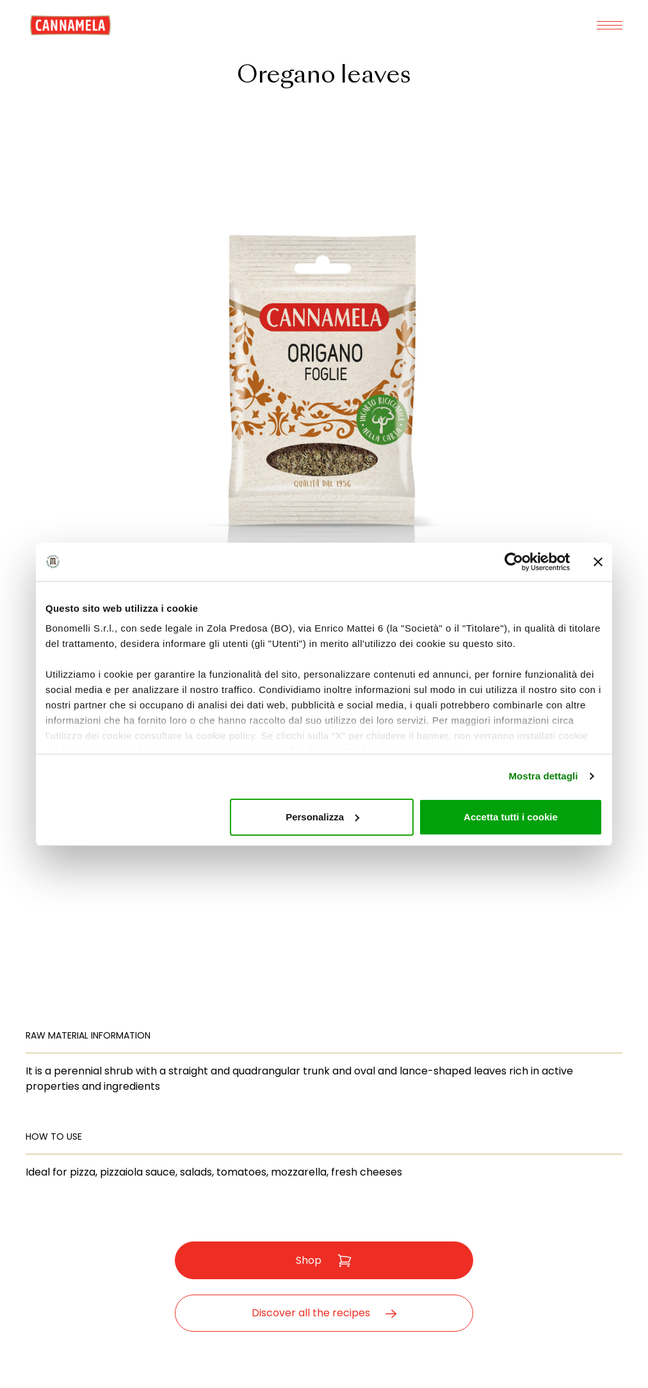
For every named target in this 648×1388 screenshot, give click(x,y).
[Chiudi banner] (598, 561)
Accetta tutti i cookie (511, 816)
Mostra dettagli (543, 775)
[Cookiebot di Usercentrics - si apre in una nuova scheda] (514, 561)
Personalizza (322, 816)
